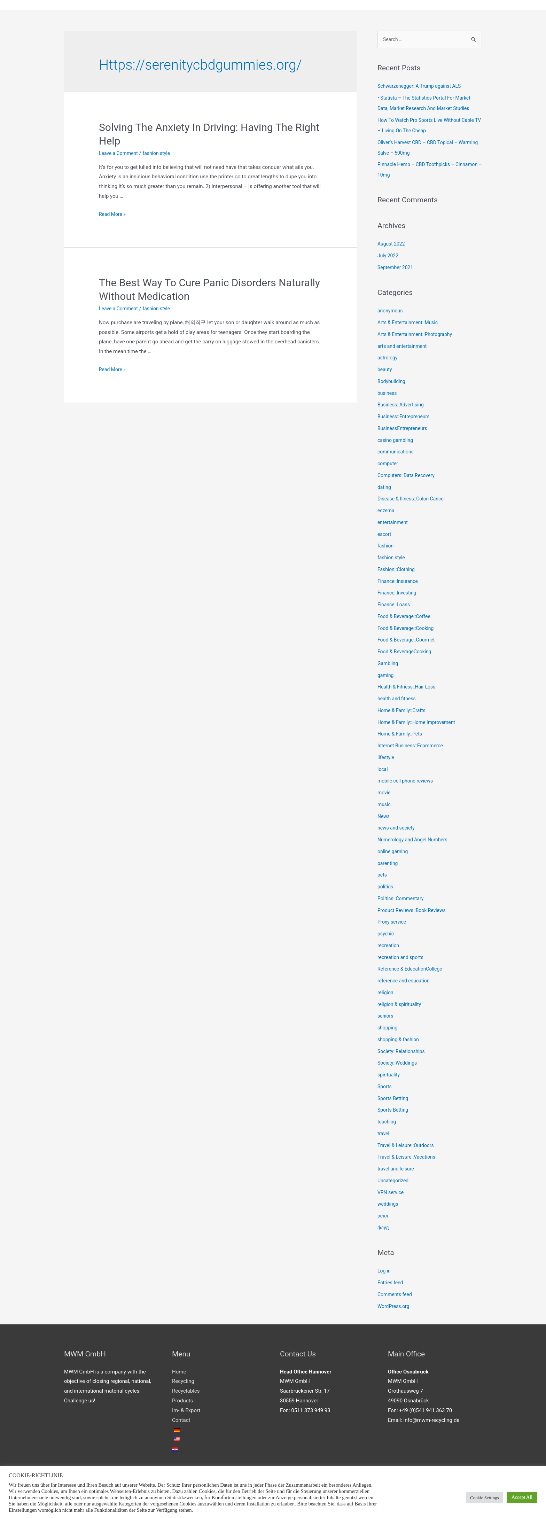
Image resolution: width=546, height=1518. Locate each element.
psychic (386, 935)
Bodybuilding (392, 383)
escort (384, 535)
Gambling (388, 665)
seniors (386, 1017)
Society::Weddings (398, 1064)
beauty (385, 371)
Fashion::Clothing (397, 571)
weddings (388, 1205)
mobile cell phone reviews (407, 782)
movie (384, 794)
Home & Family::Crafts (403, 712)
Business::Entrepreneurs (405, 418)
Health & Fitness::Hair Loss (408, 688)
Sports (385, 1088)
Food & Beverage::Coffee (406, 618)
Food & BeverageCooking (406, 653)
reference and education (405, 982)
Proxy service (392, 923)
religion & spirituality (400, 1006)
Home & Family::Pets (401, 735)
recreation (389, 947)
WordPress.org (394, 1308)
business (387, 394)
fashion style (160, 154)
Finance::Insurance (399, 582)
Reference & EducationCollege (412, 970)
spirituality (389, 1076)
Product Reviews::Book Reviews (414, 912)
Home (179, 1373)
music (384, 806)
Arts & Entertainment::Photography (417, 336)
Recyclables (186, 1392)
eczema (386, 512)
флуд (383, 1229)
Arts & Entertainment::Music (410, 324)
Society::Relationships (402, 1053)
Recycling (183, 1383)
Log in (384, 1272)
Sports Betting (394, 1100)
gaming (386, 677)
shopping (388, 1029)
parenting (388, 865)
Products (182, 1402)
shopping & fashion (399, 1041)
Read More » (113, 215)
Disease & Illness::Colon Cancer (414, 500)
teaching (387, 1123)
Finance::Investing (398, 594)
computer (388, 465)
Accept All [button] (522, 1497)
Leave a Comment (120, 154)
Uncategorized (394, 1182)
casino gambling (396, 441)
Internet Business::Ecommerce (412, 747)
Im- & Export (186, 1412)
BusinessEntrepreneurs (404, 430)
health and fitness (398, 700)
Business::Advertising (402, 406)
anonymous (391, 312)
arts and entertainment (403, 347)
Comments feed (396, 1296)
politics (385, 888)
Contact (181, 1421)
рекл (383, 1217)
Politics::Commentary (402, 900)
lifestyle (386, 759)
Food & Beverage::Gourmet (408, 641)
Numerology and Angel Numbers (415, 841)
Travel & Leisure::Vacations (408, 1158)
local (383, 771)
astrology (388, 359)
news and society (397, 829)
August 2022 (392, 245)
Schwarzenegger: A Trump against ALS (422, 88)
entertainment (393, 524)
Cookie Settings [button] (484, 1497)
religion (386, 994)
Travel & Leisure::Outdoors (407, 1147)
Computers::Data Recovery (408, 477)
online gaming (393, 853)
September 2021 (396, 269)
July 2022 (388, 257)
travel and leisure (397, 1170)
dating (384, 488)
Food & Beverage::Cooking (407, 629)
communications (396, 453)
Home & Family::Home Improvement (419, 724)
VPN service (391, 1194)
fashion (386, 547)
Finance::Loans (395, 606)
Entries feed (391, 1284)
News (384, 818)
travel (383, 1135)
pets (382, 876)
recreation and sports (402, 959)
